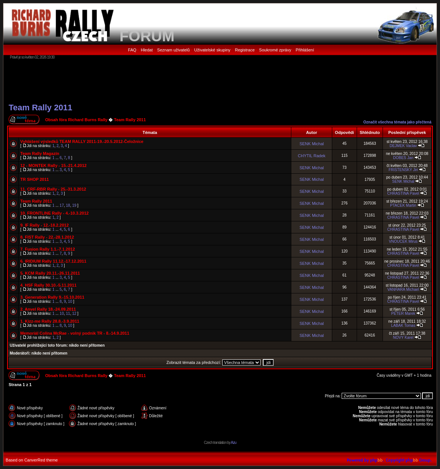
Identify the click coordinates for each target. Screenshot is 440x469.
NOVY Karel (403, 337)
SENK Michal (312, 143)
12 (74, 313)
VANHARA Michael (403, 289)
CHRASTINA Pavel (403, 193)
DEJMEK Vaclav (403, 146)
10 (70, 301)
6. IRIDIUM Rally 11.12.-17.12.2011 (53, 261)
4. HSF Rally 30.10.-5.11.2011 (48, 285)
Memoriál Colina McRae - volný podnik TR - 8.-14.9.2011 (74, 333)
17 (62, 205)
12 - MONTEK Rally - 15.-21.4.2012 (53, 165)
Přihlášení (305, 50)
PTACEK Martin (403, 205)
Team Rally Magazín (39, 153)
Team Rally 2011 (40, 107)
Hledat (147, 50)
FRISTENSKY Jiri (403, 170)
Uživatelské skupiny (212, 50)
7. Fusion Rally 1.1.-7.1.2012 (47, 249)
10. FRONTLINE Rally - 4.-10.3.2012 (54, 213)
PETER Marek (403, 313)
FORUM (147, 36)
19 (74, 205)
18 (68, 205)
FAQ (132, 50)
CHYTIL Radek (311, 155)
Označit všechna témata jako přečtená (397, 122)
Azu (233, 442)
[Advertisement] (220, 81)
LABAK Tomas (403, 325)
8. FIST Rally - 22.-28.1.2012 (47, 237)
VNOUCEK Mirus (403, 241)
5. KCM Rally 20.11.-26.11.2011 (50, 273)
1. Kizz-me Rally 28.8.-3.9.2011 (49, 321)
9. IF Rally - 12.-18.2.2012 (44, 225)
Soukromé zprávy (275, 50)
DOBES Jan (403, 158)
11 (68, 313)
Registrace (245, 50)
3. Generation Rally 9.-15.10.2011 (52, 297)
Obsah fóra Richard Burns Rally (76, 119)
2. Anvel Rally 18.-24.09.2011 (48, 309)
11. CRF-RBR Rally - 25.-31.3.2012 (53, 189)
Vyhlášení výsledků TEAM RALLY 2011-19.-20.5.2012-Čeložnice (81, 141)
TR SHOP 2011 (34, 179)
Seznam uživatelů (173, 50)
